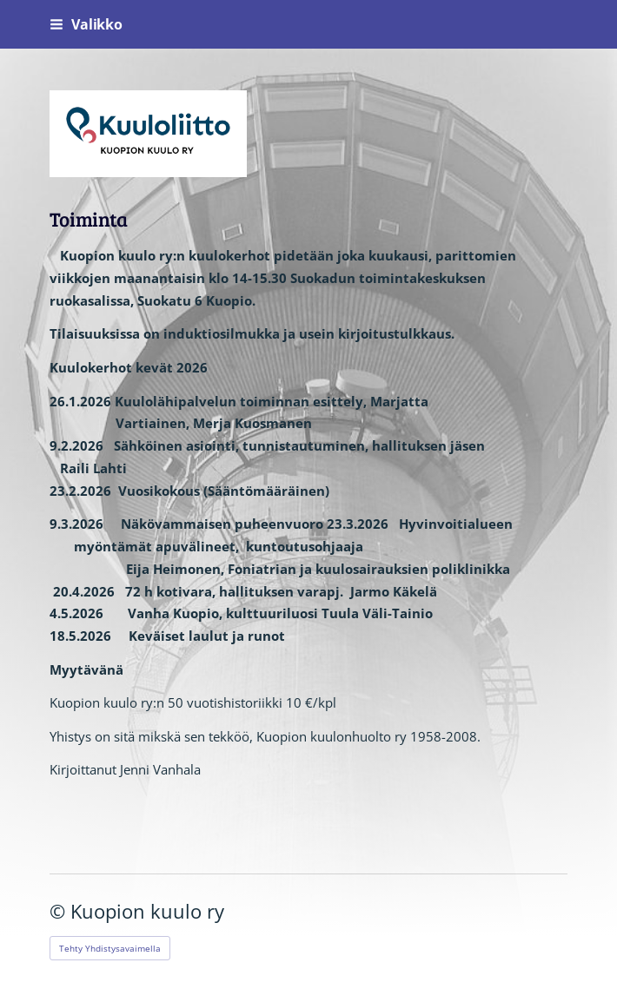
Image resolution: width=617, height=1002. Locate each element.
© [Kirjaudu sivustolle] (60, 911)
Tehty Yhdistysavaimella (110, 948)
